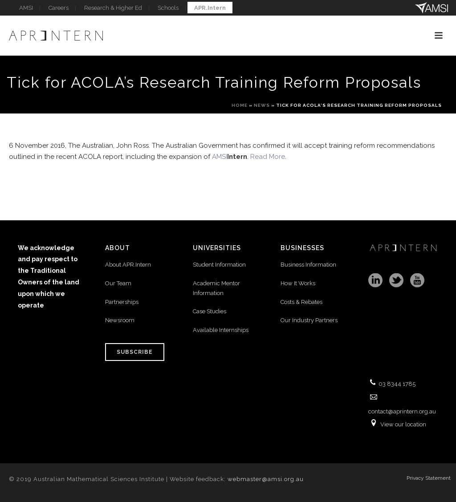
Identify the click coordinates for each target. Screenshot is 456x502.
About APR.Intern (128, 264)
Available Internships (220, 330)
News (262, 105)
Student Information (219, 264)
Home (240, 105)
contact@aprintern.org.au (402, 411)
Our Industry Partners (309, 320)
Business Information (308, 264)
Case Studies (209, 311)
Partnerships (121, 302)
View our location (403, 424)
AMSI (229, 157)
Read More (267, 157)
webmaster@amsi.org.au (266, 479)
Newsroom (119, 320)
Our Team (118, 283)
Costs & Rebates (301, 302)
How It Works (298, 283)
